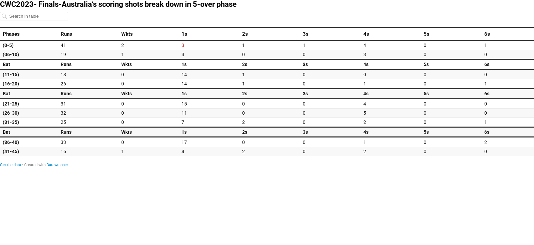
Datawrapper (57, 165)
